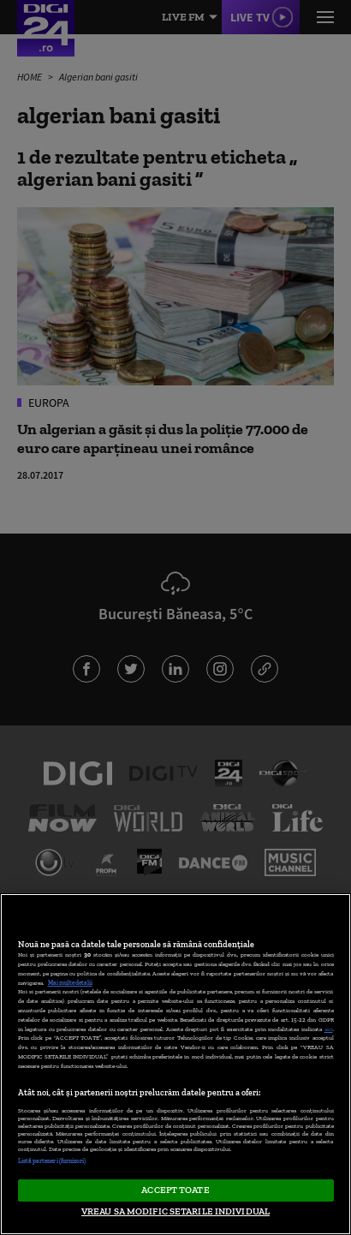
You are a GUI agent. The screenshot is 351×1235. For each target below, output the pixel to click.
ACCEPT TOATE (175, 1190)
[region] (175, 1064)
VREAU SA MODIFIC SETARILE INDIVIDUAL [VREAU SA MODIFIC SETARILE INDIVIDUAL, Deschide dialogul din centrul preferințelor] (175, 1211)
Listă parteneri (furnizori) (52, 1161)
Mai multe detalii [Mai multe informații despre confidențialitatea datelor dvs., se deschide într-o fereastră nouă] (70, 983)
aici (328, 1029)
